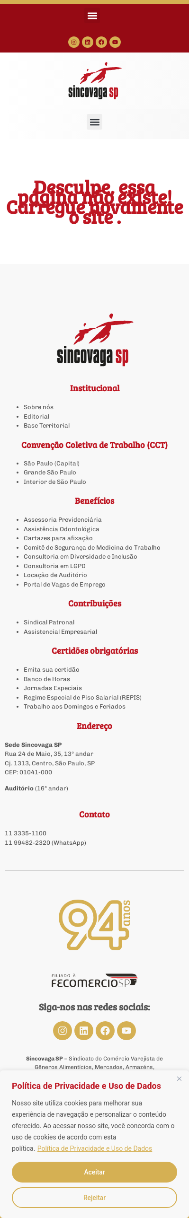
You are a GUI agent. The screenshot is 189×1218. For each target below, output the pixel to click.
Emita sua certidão (52, 669)
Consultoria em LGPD (55, 566)
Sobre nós (39, 407)
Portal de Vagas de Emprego (65, 584)
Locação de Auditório (55, 574)
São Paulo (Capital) (52, 463)
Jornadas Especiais (53, 688)
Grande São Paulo (50, 472)
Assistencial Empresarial (60, 631)
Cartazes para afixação (58, 538)
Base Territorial (47, 425)
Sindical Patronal (49, 622)
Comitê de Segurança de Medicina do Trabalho (92, 547)
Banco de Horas (47, 679)
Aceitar (94, 1172)
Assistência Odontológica (61, 529)
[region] (94, 1144)
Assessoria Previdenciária (63, 519)
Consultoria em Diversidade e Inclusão (80, 556)
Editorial (36, 416)
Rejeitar (94, 1197)
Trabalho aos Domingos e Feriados (75, 706)
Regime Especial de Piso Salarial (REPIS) (83, 697)
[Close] (179, 1078)
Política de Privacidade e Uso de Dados (94, 1148)
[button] (92, 15)
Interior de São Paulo (55, 481)
